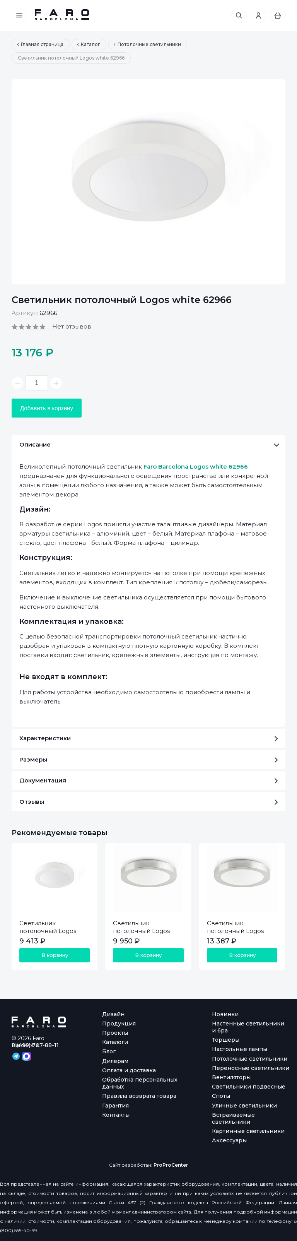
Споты (221, 1095)
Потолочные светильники (249, 1058)
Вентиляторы (231, 1077)
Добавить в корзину (46, 408)
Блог (109, 1051)
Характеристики (148, 738)
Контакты (116, 1114)
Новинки (225, 1014)
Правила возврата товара (139, 1095)
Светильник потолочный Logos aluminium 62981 (235, 930)
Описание (149, 444)
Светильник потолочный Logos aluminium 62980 (141, 930)
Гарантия (115, 1105)
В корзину (54, 955)
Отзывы (148, 801)
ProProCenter (171, 1165)
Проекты (115, 1032)
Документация (148, 780)
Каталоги (115, 1042)
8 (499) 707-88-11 (35, 1045)
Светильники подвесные (248, 1086)
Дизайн (113, 1014)
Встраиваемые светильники (233, 1118)
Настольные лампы (239, 1049)
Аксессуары (229, 1140)
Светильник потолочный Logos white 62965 (47, 930)
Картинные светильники (248, 1131)
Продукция (119, 1023)
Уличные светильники (244, 1105)
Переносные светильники (250, 1068)
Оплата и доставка (129, 1070)
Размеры (148, 759)
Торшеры (225, 1039)
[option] (148, 181)
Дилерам (115, 1061)
